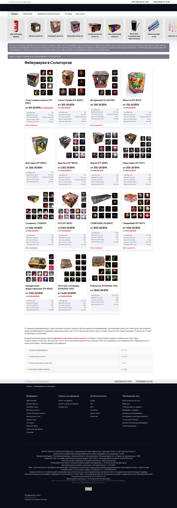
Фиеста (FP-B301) (132, 100)
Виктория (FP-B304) (36, 163)
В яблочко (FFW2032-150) (104, 285)
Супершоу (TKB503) (36, 223)
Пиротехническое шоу (131, 400)
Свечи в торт (31, 419)
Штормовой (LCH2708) (102, 100)
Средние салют (32, 407)
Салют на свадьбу (65, 400)
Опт (91, 404)
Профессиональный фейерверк (135, 423)
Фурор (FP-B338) (99, 163)
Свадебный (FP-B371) (134, 223)
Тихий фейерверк (129, 426)
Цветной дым (31, 400)
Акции (92, 400)
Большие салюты (33, 410)
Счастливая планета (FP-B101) (39, 101)
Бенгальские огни (33, 416)
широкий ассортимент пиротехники (69, 338)
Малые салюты (32, 404)
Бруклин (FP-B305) (68, 163)
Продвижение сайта (32, 495)
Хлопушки (30, 423)
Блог (92, 407)
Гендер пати (63, 407)
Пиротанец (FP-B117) (134, 163)
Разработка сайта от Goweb (36, 499)
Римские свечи (32, 426)
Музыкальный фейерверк (132, 413)
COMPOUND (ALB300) (101, 223)
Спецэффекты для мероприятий (135, 416)
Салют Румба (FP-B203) (70, 100)
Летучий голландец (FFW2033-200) (68, 287)
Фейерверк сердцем (130, 410)
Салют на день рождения (68, 404)
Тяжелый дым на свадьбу (132, 407)
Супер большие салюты (35, 413)
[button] (173, 29)
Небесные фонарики (34, 429)
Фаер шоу (126, 404)
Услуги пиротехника (130, 419)
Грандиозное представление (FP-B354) (39, 287)
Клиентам (94, 416)
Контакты (93, 410)
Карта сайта (95, 413)
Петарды (29, 432)
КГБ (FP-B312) (65, 223)
